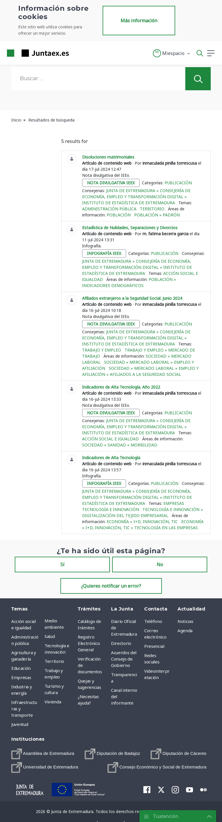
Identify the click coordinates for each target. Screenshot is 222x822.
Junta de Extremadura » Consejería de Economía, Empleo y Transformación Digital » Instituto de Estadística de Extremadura (136, 196)
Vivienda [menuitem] (53, 702)
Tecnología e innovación (110, 509)
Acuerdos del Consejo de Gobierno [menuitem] (123, 659)
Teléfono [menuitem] (153, 621)
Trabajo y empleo (101, 350)
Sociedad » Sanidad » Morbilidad (119, 445)
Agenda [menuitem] (185, 630)
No (160, 564)
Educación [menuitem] (21, 668)
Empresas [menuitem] (21, 677)
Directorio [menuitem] (121, 643)
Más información (139, 20)
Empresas (173, 503)
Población (119, 215)
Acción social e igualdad (110, 439)
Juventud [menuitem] (19, 724)
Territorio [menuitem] (54, 661)
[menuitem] (42, 754)
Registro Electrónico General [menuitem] (89, 643)
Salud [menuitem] (50, 636)
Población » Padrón (157, 215)
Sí (62, 564)
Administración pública (109, 209)
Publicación (178, 182)
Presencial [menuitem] (154, 646)
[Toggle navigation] (77, 53)
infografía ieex (104, 253)
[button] (171, 53)
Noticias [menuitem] (185, 621)
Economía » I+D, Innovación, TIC (142, 521)
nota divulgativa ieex (111, 182)
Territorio (152, 209)
